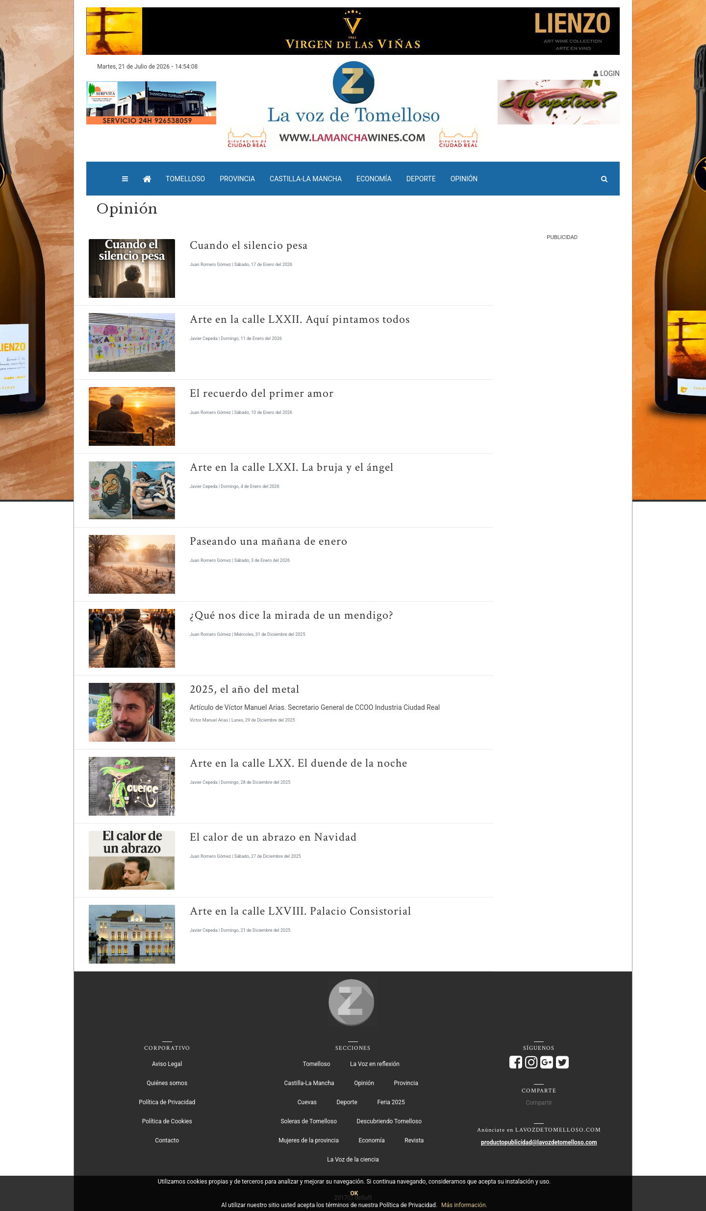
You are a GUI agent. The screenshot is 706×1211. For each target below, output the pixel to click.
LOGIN (606, 73)
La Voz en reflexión (375, 1064)
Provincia (237, 179)
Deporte (421, 179)
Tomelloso (185, 179)
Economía (374, 179)
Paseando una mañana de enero (269, 541)
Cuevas (307, 1102)
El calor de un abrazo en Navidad (273, 837)
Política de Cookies (167, 1121)
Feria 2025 (390, 1102)
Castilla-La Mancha (306, 179)
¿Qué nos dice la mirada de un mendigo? (292, 615)
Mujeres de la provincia (308, 1140)
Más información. (464, 1205)
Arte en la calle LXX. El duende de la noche (298, 763)
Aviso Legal (167, 1064)
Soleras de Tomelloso (308, 1121)
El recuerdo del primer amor (262, 393)
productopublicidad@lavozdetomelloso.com (539, 1142)
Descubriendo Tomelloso (389, 1121)
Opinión (464, 179)
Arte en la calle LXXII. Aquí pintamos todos (300, 319)
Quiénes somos (167, 1083)
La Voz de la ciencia (352, 1159)
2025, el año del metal (245, 689)
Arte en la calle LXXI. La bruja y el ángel (292, 467)
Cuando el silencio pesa (249, 245)
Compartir (539, 1102)
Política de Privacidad (167, 1102)
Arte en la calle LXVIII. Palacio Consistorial (300, 911)
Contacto (167, 1140)
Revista (414, 1140)
